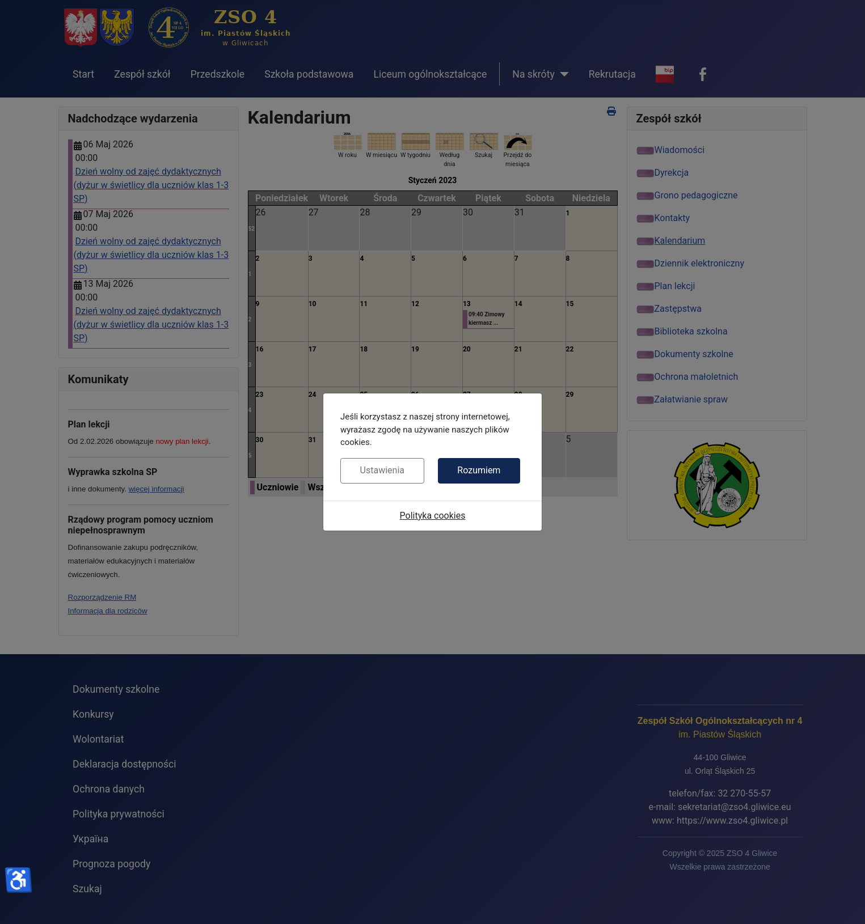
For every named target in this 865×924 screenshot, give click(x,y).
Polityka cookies (433, 515)
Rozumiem (478, 470)
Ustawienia (382, 470)
